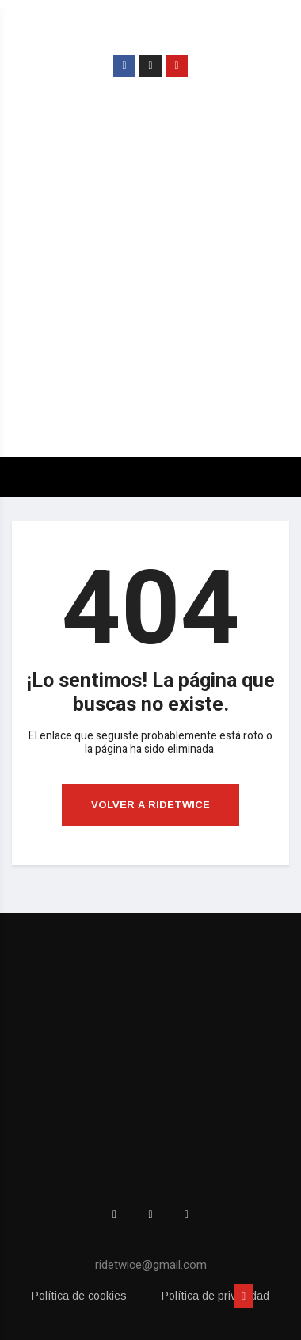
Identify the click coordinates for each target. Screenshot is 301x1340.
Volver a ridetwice (150, 805)
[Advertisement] (150, 281)
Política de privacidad (215, 1295)
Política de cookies (79, 1295)
